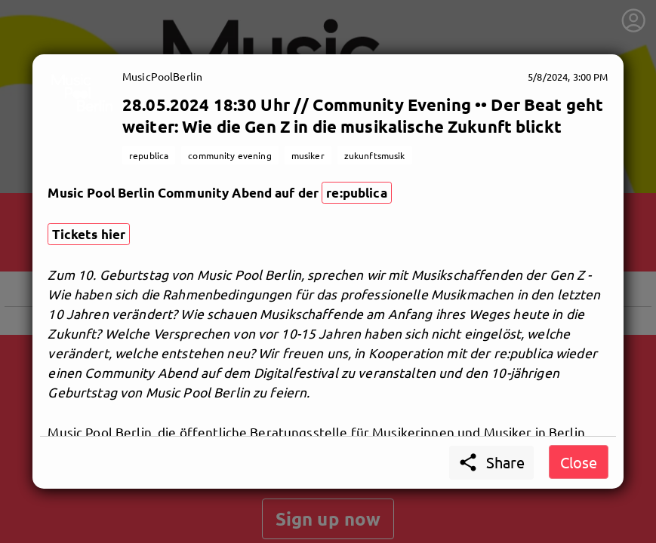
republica (148, 155)
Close (578, 461)
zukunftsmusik (374, 155)
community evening (229, 155)
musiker (308, 155)
